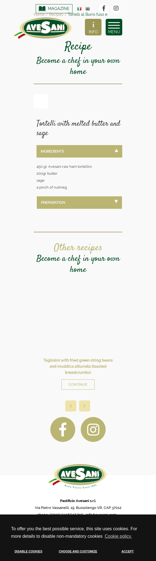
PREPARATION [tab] (79, 202)
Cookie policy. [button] (118, 536)
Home (39, 14)
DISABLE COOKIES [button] (28, 551)
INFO (93, 28)
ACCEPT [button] (127, 551)
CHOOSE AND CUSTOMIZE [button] (78, 551)
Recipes (56, 14)
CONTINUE (78, 384)
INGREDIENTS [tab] (79, 151)
